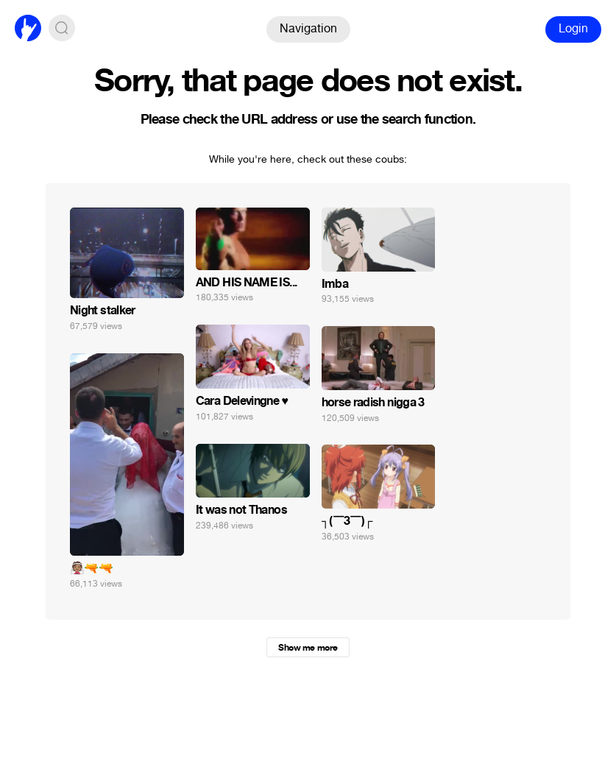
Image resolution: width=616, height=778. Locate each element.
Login (573, 28)
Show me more (307, 648)
